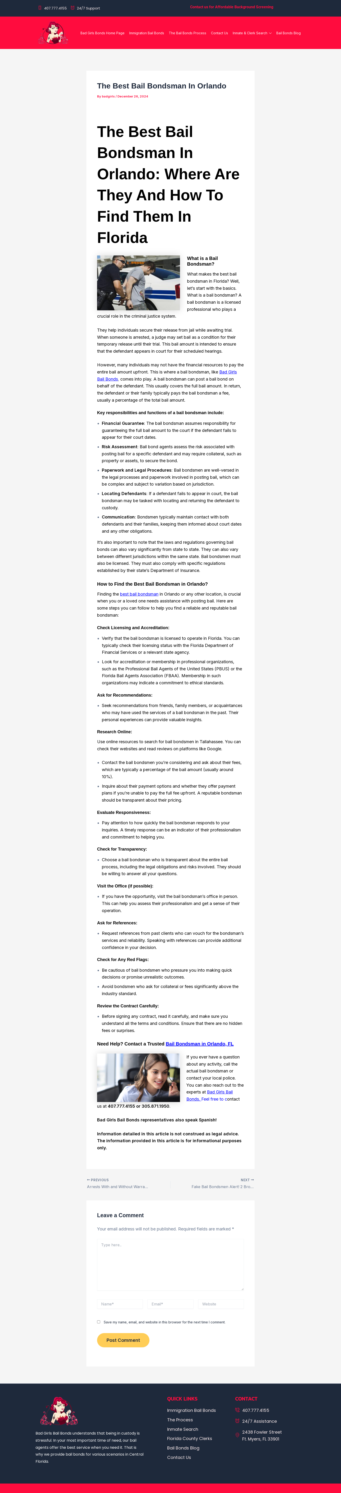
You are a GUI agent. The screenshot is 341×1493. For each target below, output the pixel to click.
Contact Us (219, 33)
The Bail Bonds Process (187, 33)
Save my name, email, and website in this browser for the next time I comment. (164, 1322)
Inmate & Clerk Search (252, 33)
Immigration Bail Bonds (146, 33)
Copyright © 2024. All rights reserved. (93, 1488)
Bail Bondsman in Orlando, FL (200, 1043)
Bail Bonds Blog (288, 33)
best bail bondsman (139, 594)
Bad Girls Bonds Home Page (103, 33)
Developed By (276, 1488)
